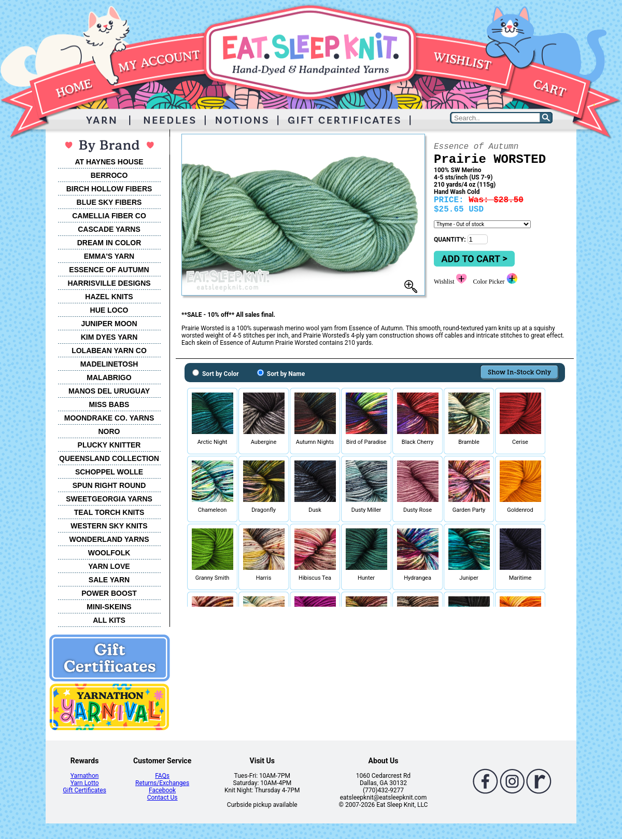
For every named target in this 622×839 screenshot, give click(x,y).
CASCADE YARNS (109, 229)
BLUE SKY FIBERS (109, 202)
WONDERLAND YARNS (109, 539)
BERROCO (109, 175)
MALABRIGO (109, 377)
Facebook (162, 790)
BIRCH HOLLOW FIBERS (109, 189)
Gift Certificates (84, 790)
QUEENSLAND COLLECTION (109, 458)
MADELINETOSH (109, 364)
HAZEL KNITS (109, 296)
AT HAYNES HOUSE (109, 162)
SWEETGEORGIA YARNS (109, 499)
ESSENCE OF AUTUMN (109, 269)
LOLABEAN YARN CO (109, 350)
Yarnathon (84, 775)
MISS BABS (109, 404)
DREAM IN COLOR (109, 243)
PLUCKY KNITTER (109, 445)
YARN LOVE (109, 566)
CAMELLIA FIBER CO (109, 216)
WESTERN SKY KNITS (108, 526)
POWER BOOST (109, 593)
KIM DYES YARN (109, 337)
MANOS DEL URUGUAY (109, 391)
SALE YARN (109, 580)
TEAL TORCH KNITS (109, 512)
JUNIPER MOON (109, 323)
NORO (109, 431)
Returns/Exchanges (162, 783)
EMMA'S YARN (109, 256)
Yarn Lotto (84, 783)
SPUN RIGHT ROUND (109, 485)
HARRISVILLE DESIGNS (108, 283)
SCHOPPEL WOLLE (109, 472)
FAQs (162, 775)
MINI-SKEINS (109, 607)
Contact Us (162, 797)
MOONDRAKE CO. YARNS (109, 418)
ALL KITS (109, 620)
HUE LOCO (109, 310)
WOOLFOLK (109, 553)
